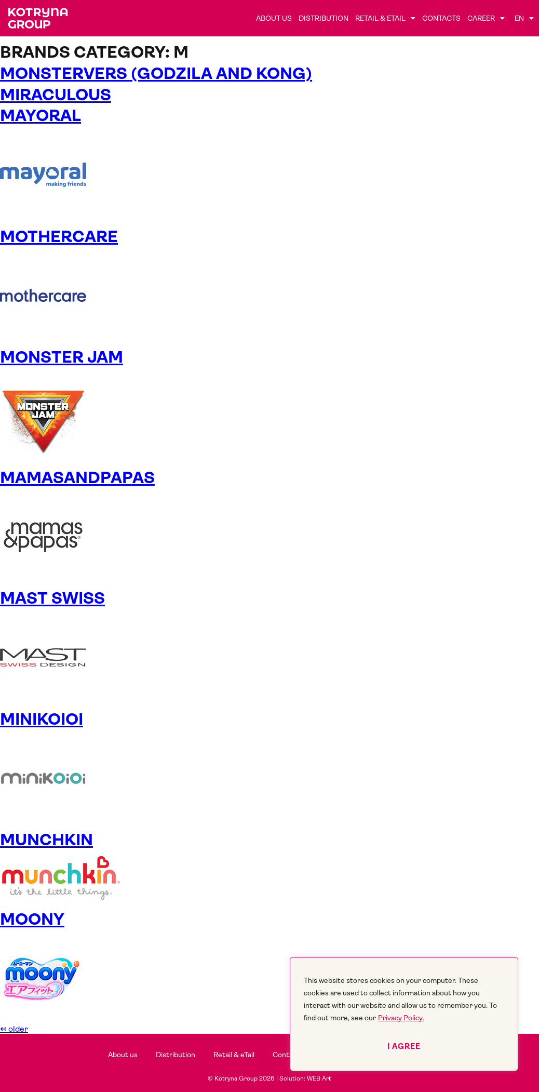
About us (274, 18)
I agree (404, 1046)
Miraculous (55, 94)
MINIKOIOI (41, 719)
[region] (404, 1014)
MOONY (32, 919)
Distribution (323, 18)
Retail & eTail (385, 18)
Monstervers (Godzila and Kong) (156, 73)
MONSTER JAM (61, 357)
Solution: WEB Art (305, 1078)
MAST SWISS (52, 598)
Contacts (441, 18)
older (14, 1029)
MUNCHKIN (46, 839)
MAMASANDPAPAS (77, 477)
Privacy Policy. (401, 1018)
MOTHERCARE (59, 236)
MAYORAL (40, 115)
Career (486, 18)
